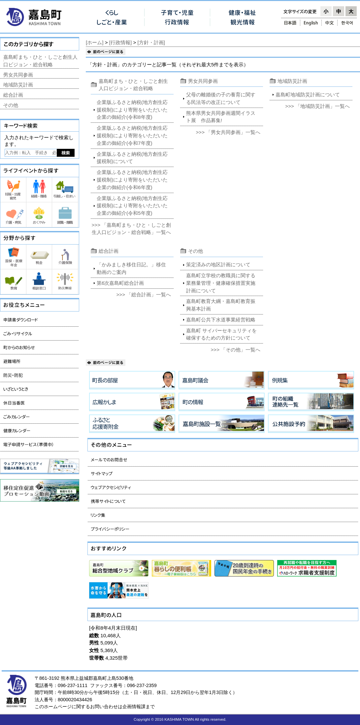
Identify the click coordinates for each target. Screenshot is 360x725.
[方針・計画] (151, 42)
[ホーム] (94, 42)
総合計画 (108, 251)
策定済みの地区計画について (218, 264)
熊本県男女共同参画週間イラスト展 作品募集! (220, 116)
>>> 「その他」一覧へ (235, 349)
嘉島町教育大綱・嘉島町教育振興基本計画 (220, 305)
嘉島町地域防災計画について (308, 94)
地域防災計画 (292, 81)
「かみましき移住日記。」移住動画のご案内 (131, 268)
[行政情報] (120, 42)
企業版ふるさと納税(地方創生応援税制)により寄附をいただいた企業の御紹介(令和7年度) (132, 135)
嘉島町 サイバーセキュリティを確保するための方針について (221, 334)
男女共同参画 (203, 81)
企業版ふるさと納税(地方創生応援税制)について (132, 157)
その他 (195, 251)
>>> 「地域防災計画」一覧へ (317, 106)
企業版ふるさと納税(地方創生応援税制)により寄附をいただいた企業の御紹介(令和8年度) (132, 109)
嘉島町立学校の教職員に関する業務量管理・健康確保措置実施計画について (220, 283)
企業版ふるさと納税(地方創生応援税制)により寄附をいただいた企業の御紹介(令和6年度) (132, 179)
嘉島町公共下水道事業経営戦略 (220, 319)
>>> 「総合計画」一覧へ (143, 294)
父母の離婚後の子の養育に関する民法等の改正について (220, 98)
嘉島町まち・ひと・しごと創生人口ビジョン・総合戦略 (40, 60)
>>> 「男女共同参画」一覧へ (228, 132)
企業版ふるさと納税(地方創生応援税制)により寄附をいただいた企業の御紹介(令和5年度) (132, 205)
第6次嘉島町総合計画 (120, 283)
